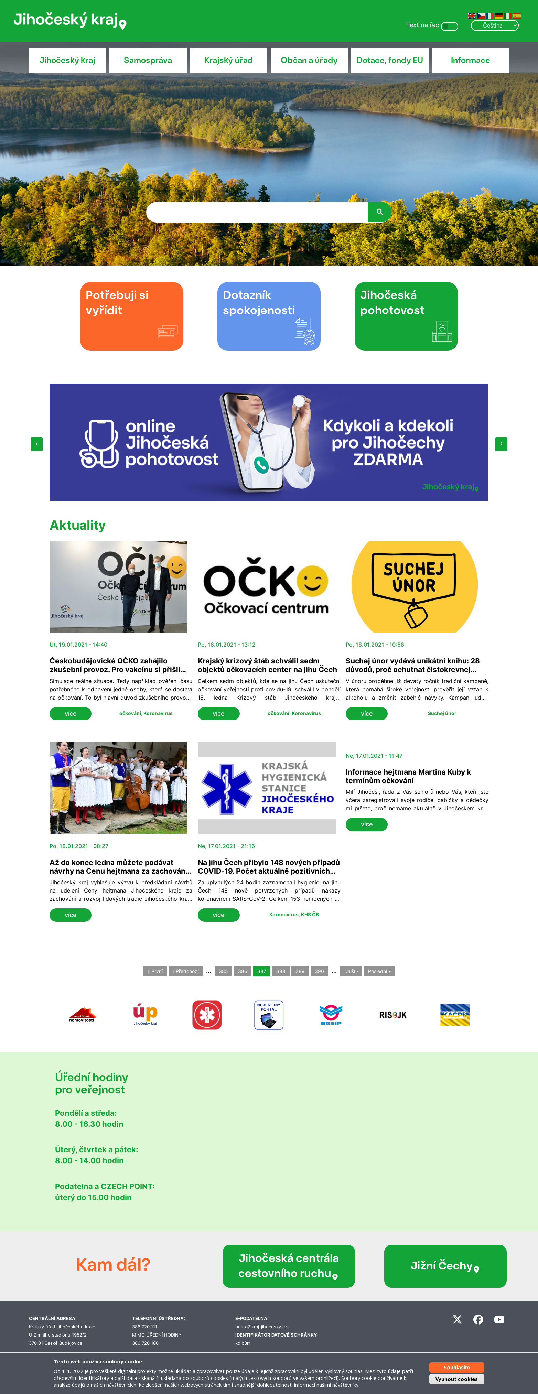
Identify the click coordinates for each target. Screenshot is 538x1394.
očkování (130, 713)
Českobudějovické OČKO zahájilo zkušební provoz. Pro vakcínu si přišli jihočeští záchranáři (115, 669)
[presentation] (37, 444)
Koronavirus (158, 713)
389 (300, 971)
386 (242, 971)
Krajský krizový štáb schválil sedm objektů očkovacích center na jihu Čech (267, 665)
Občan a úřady (309, 60)
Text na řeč (422, 25)
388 (281, 971)
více (71, 713)
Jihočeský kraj (67, 60)
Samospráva (148, 60)
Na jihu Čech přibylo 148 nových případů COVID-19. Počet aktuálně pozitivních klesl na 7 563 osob (269, 871)
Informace (470, 60)
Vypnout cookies (456, 1379)
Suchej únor (442, 713)
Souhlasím (457, 1367)
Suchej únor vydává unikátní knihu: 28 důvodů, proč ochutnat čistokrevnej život (413, 669)
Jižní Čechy (406, 1266)
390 (319, 971)
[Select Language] (494, 25)
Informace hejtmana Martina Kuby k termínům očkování (408, 776)
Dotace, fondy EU (390, 60)
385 (223, 971)
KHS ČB (310, 914)
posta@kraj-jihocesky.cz (261, 1326)
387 (261, 971)
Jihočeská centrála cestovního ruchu (270, 1266)
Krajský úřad (228, 60)
